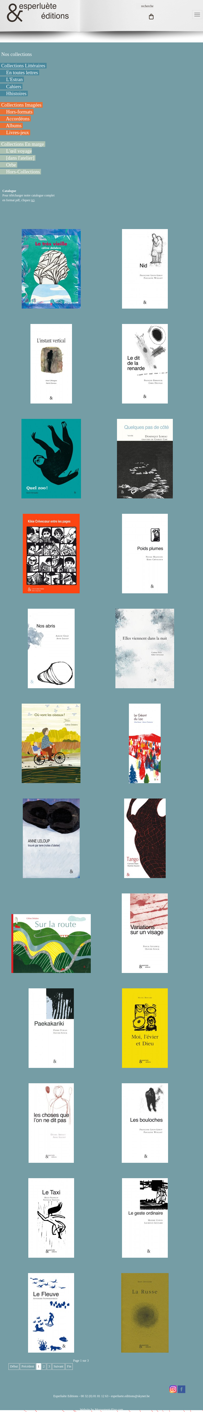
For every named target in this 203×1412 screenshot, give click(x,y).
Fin (69, 1366)
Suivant (59, 1366)
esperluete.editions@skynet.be (130, 1396)
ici (32, 200)
